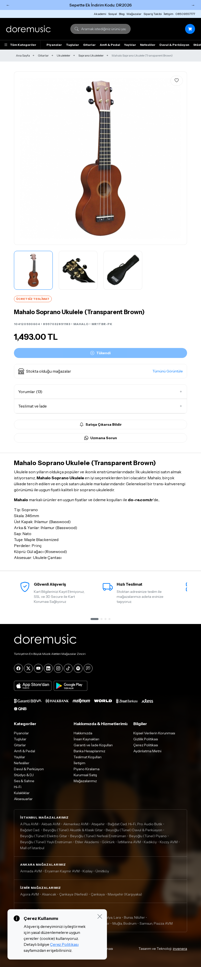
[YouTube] (38, 668)
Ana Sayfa (23, 55)
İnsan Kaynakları (86, 739)
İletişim (168, 14)
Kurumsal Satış (85, 775)
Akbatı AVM (50, 824)
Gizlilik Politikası (145, 739)
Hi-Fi (17, 787)
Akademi (100, 14)
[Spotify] (78, 668)
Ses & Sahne (24, 781)
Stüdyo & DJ (24, 775)
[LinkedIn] (48, 668)
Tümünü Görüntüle (167, 371)
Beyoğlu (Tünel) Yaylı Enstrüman (46, 842)
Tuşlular (72, 45)
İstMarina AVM (129, 842)
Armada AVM (31, 871)
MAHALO (81, 324)
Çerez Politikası (145, 745)
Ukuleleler (63, 55)
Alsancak (49, 894)
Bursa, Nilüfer (134, 917)
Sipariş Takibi (153, 14)
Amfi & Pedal (110, 45)
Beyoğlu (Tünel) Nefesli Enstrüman (98, 836)
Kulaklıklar (22, 793)
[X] (28, 668)
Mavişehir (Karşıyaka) (125, 894)
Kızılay (88, 871)
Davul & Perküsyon (174, 45)
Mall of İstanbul (32, 848)
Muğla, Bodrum (124, 923)
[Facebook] (18, 668)
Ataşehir (98, 824)
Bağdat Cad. (30, 830)
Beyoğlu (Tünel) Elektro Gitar (43, 836)
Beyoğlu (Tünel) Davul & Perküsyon (134, 830)
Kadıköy (150, 842)
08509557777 (185, 14)
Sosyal (112, 14)
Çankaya (98, 894)
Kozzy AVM (169, 842)
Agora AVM (29, 894)
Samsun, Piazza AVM (156, 923)
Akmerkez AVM (75, 824)
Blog (122, 14)
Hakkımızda (83, 733)
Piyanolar (54, 45)
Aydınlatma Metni (147, 751)
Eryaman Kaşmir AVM (62, 871)
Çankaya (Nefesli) (73, 894)
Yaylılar (130, 45)
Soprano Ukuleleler (91, 55)
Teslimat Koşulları (87, 757)
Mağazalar (134, 14)
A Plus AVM (29, 824)
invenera (180, 948)
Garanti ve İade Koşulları (93, 745)
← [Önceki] (8, 4)
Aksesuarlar (23, 799)
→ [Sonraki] (193, 4)
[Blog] (88, 668)
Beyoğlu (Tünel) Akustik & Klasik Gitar (73, 830)
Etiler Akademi (87, 842)
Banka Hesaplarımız (89, 751)
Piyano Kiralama (87, 769)
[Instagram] (58, 668)
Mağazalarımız (85, 781)
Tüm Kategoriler (20, 44)
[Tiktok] (68, 668)
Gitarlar (89, 45)
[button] (100, 371)
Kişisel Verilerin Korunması (154, 733)
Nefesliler (147, 45)
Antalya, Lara (110, 917)
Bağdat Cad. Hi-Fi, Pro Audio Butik (135, 824)
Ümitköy (102, 871)
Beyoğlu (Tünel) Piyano (148, 836)
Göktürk (108, 842)
